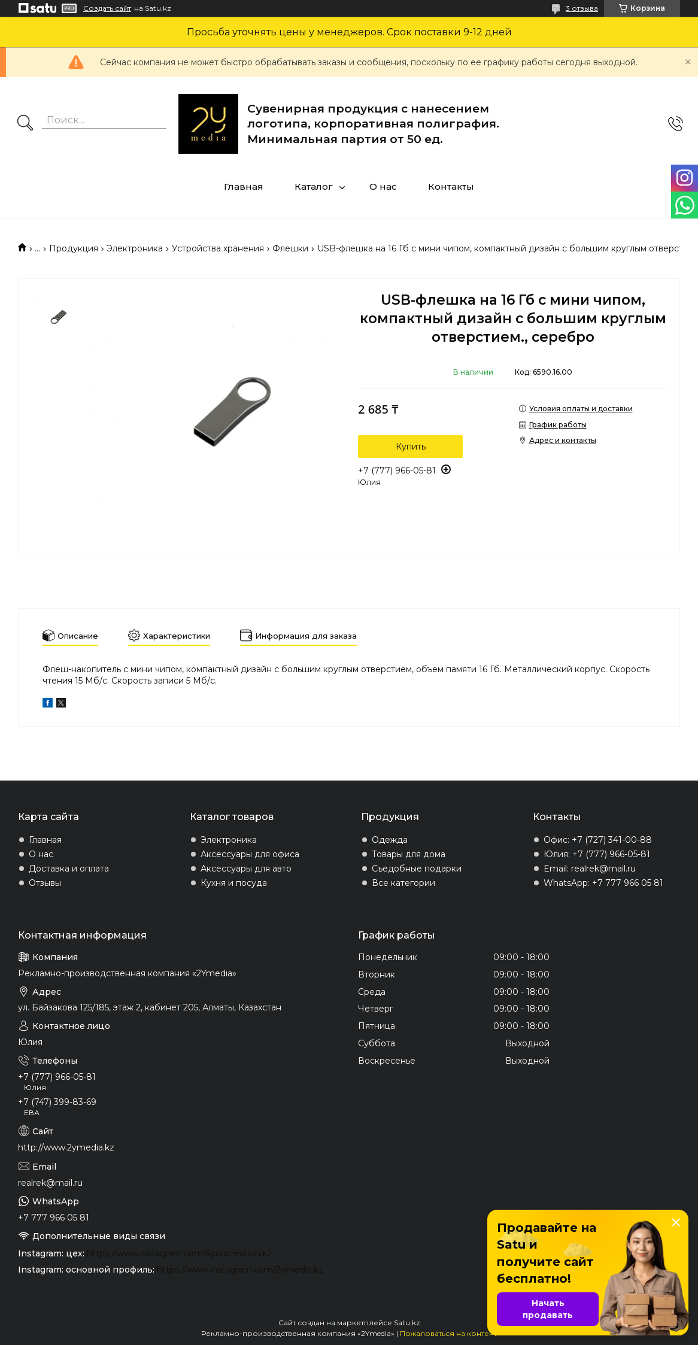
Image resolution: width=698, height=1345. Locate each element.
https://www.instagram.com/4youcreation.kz (179, 1253)
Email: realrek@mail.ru (590, 868)
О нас (383, 186)
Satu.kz (407, 1322)
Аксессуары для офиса (250, 854)
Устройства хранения (218, 248)
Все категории (403, 883)
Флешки (290, 248)
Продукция (73, 248)
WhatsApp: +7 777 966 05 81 (603, 883)
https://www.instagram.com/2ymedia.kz (240, 1269)
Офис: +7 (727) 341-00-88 (598, 839)
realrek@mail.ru (50, 1182)
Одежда (390, 839)
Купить (411, 446)
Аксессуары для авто (246, 868)
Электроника (135, 248)
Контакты (451, 186)
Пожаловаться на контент (448, 1333)
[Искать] (25, 124)
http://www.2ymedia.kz (66, 1147)
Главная (243, 186)
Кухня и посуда (234, 883)
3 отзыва (582, 8)
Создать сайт (107, 8)
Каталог (314, 186)
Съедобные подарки (417, 868)
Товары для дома (408, 854)
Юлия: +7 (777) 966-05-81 (597, 854)
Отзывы (45, 883)
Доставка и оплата (69, 868)
